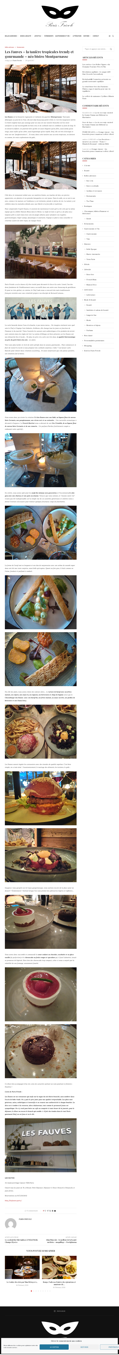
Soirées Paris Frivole (92, 351)
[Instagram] (109, 36)
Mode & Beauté (25, 36)
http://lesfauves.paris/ (13, 1201)
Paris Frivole (17, 61)
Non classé (88, 335)
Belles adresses (11, 36)
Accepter (54, 1347)
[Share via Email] (55, 1211)
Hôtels (86, 264)
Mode (88, 320)
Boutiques (88, 206)
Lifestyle (37, 36)
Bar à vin (89, 181)
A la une (87, 165)
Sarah (88, 219)
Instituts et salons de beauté (97, 310)
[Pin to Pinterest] (52, 1211)
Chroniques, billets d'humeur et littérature (95, 212)
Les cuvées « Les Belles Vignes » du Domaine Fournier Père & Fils (96, 65)
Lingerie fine (91, 315)
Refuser (84, 1347)
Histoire (86, 36)
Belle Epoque (91, 249)
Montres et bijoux (93, 325)
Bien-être (90, 274)
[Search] (113, 36)
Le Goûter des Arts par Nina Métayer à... (22, 1282)
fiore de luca (87, 122)
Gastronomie (91, 234)
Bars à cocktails (92, 186)
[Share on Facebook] (47, 1211)
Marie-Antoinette (93, 254)
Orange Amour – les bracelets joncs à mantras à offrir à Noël (98, 133)
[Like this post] (45, 1211)
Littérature (77, 36)
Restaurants (91, 196)
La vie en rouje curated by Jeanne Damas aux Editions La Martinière (97, 115)
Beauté (86, 171)
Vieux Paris (90, 259)
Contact (96, 36)
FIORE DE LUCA (88, 132)
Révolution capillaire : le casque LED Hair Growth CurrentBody (96, 73)
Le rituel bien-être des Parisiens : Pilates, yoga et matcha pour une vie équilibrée (96, 89)
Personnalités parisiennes (94, 341)
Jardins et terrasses (94, 191)
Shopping (88, 346)
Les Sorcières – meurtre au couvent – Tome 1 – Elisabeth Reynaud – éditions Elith (96, 141)
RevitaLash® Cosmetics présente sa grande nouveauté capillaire (96, 80)
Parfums (89, 330)
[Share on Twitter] (50, 1211)
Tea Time (90, 201)
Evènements (89, 224)
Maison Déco (91, 285)
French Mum (91, 280)
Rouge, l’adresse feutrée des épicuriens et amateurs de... (59, 1283)
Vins (88, 239)
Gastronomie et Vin (62, 36)
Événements (48, 36)
